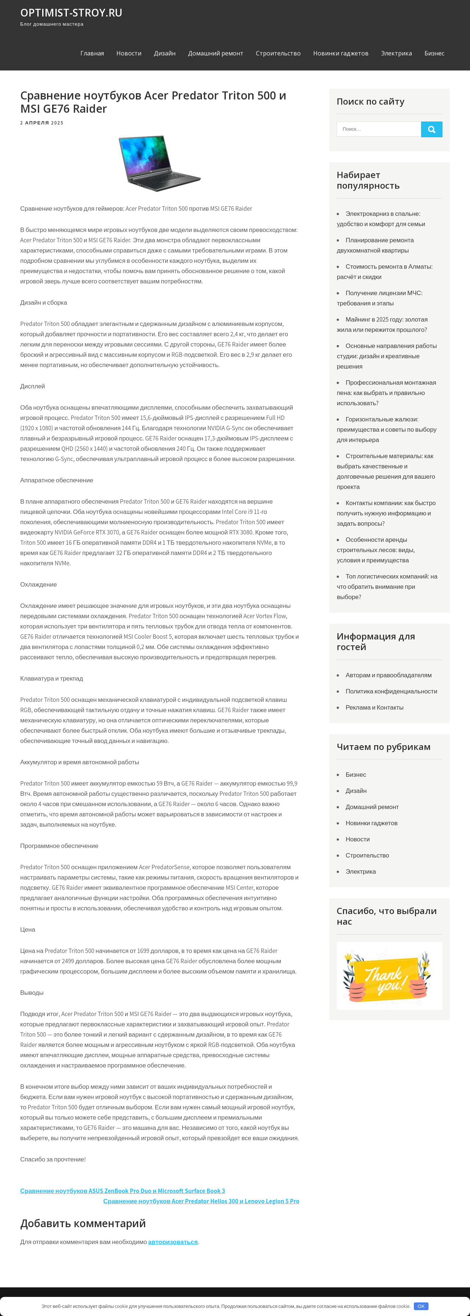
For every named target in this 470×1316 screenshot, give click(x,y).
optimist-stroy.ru (71, 12)
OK (421, 1306)
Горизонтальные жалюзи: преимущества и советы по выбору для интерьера (387, 429)
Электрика (396, 53)
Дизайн (165, 53)
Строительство (278, 53)
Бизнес (434, 53)
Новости (128, 53)
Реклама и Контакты (375, 707)
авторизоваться (173, 1242)
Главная (92, 53)
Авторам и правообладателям (388, 675)
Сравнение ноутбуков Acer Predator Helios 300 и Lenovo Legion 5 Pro (201, 1201)
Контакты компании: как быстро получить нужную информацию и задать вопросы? (386, 513)
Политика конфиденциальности (391, 691)
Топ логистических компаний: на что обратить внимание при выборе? (387, 586)
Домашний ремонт (215, 53)
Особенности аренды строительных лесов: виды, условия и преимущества (376, 550)
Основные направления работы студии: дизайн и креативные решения (387, 356)
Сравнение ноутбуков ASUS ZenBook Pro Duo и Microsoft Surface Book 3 (122, 1191)
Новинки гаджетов (341, 53)
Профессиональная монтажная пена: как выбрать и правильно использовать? (386, 392)
